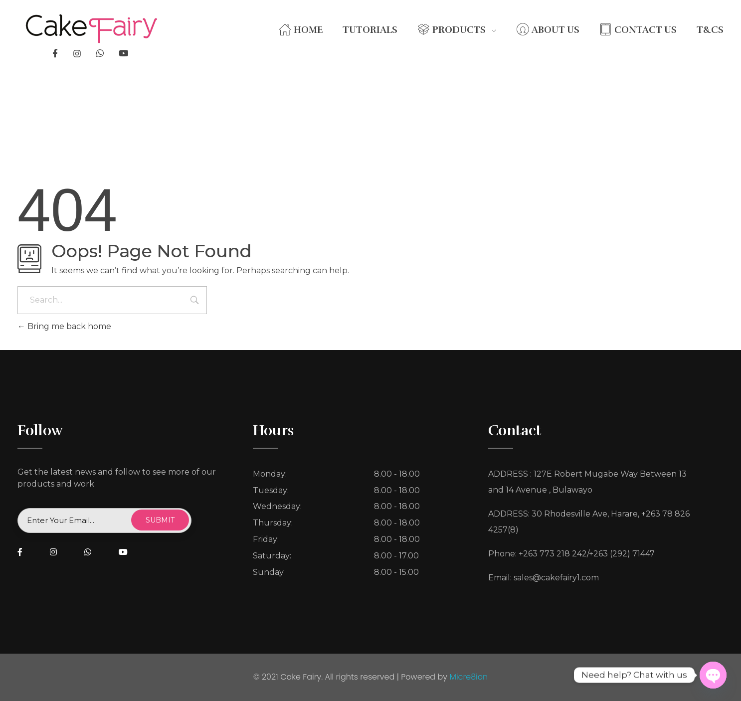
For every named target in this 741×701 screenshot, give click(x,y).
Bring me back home (64, 326)
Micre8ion (468, 677)
